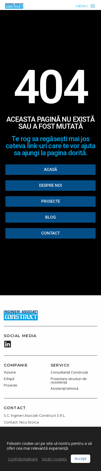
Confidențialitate (23, 458)
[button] (85, 6)
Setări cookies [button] (54, 458)
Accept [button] (80, 458)
